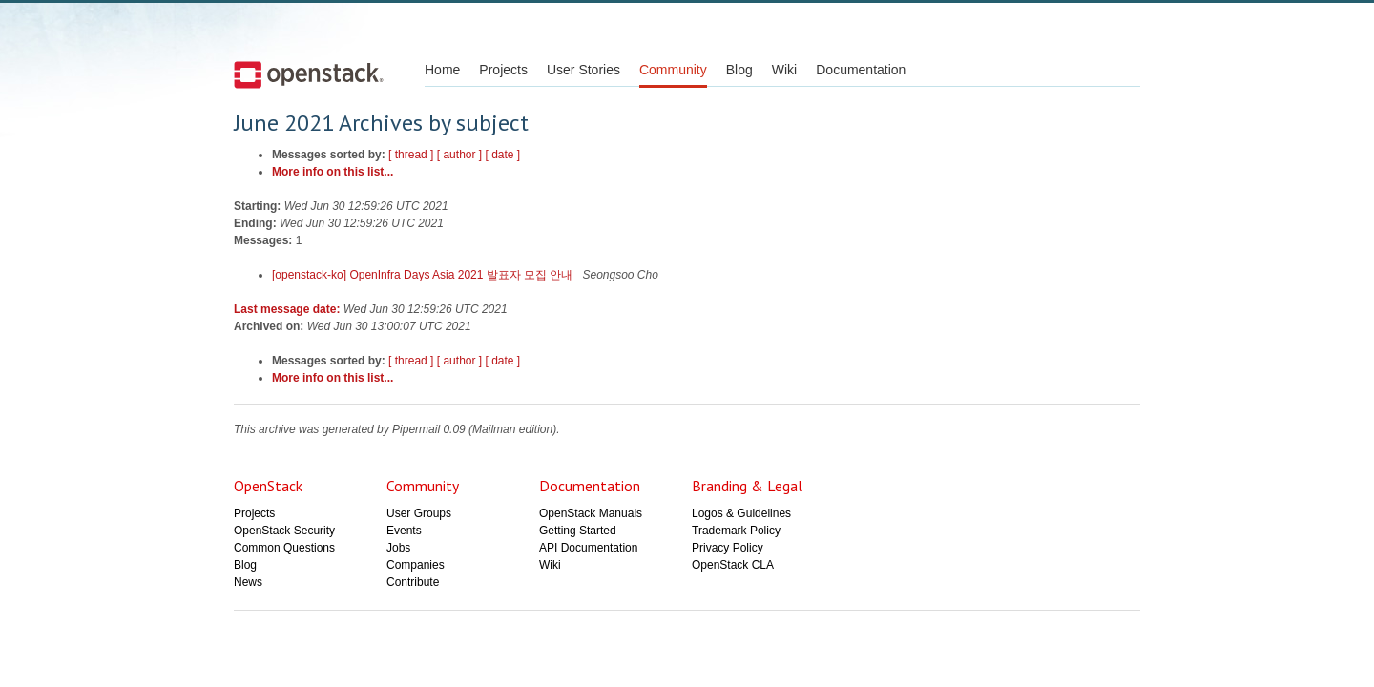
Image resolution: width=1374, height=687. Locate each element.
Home (442, 69)
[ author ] (459, 154)
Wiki (784, 69)
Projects (503, 69)
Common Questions (284, 547)
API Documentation (588, 547)
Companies (415, 565)
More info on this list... (332, 171)
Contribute (412, 582)
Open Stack (309, 74)
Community (673, 69)
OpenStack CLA (733, 565)
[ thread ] (410, 154)
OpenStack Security (284, 530)
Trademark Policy (736, 530)
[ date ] (503, 154)
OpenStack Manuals (590, 513)
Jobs (398, 547)
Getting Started (577, 530)
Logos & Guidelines (741, 513)
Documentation (861, 69)
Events (404, 530)
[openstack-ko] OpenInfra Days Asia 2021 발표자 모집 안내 (424, 274)
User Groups (418, 513)
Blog (739, 69)
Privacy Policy (727, 547)
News (248, 582)
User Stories (583, 69)
